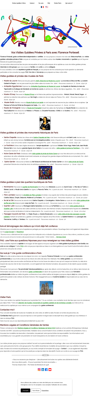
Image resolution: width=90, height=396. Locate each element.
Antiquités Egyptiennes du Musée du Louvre (45, 86)
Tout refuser (36, 390)
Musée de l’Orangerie (34, 108)
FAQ (21, 246)
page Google (9, 232)
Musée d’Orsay (29, 94)
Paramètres (45, 390)
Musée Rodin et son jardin (34, 102)
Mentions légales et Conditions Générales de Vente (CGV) (36, 328)
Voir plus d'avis (61, 237)
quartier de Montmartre (30, 187)
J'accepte (25, 390)
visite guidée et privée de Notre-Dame (44, 153)
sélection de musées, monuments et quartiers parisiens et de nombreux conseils (44, 303)
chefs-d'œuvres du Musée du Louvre (47, 81)
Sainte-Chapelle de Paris (41, 137)
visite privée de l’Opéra (75, 162)
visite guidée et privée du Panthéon (68, 148)
